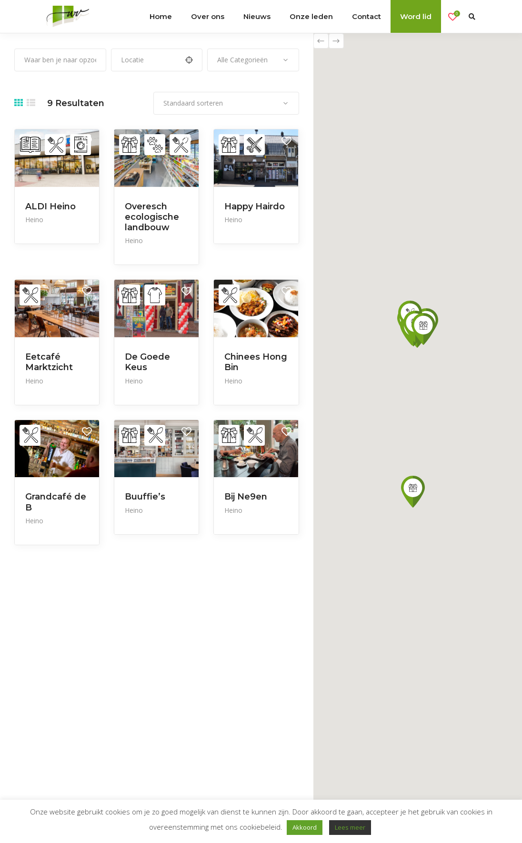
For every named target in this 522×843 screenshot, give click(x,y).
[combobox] (253, 60)
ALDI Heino (50, 206)
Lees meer (350, 827)
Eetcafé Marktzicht (49, 362)
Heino (34, 219)
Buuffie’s (145, 496)
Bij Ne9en (245, 496)
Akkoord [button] (304, 827)
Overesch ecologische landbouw (152, 217)
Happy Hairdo (254, 206)
